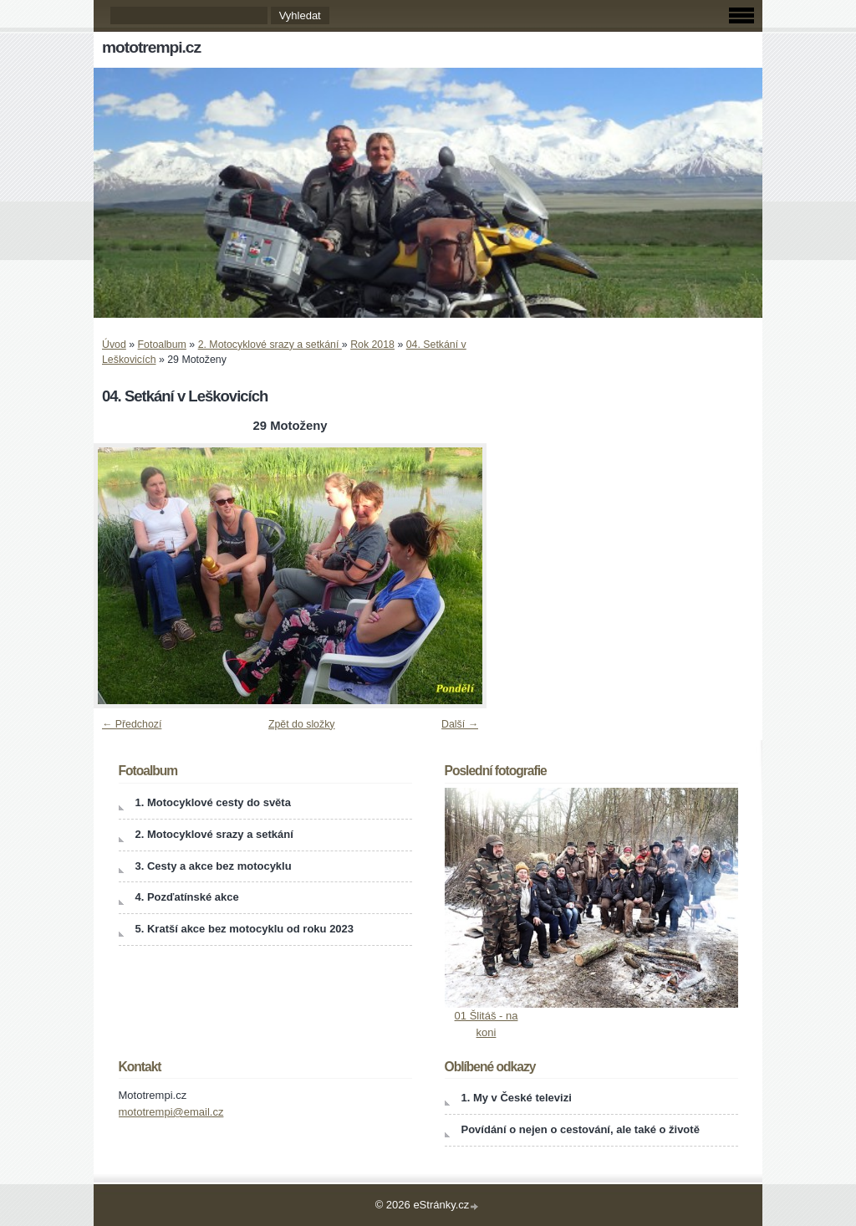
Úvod (114, 344)
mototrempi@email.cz (171, 1112)
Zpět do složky (301, 724)
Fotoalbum (162, 344)
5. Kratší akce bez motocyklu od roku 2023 (244, 928)
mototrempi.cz (151, 47)
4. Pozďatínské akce (187, 897)
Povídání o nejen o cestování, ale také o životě (580, 1129)
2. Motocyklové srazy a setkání (270, 344)
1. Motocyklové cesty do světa (213, 802)
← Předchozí (131, 724)
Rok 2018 (372, 344)
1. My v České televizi (516, 1097)
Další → (459, 724)
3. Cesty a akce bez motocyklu (213, 866)
